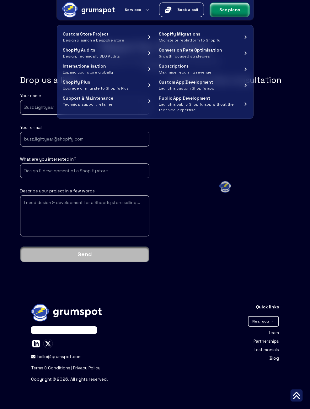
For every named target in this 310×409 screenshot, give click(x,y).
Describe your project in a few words (57, 191)
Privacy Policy (86, 368)
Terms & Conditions (51, 368)
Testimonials (266, 349)
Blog (274, 358)
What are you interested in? (48, 159)
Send (85, 254)
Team (273, 332)
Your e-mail (31, 127)
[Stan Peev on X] (48, 344)
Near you (263, 321)
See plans (229, 10)
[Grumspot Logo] (88, 10)
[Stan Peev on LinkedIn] (36, 343)
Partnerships (266, 341)
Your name (30, 95)
